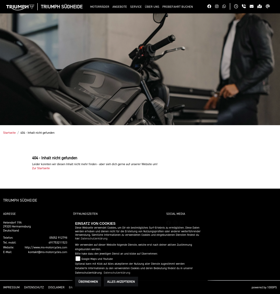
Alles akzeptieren (121, 282)
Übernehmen (88, 282)
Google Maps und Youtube (97, 258)
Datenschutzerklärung (94, 238)
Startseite (9, 132)
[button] (100, 6)
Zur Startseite (41, 168)
